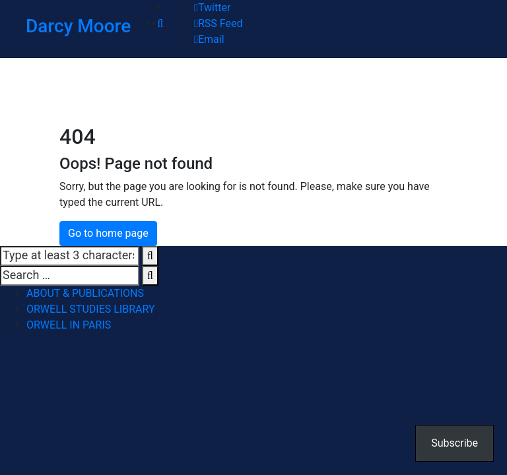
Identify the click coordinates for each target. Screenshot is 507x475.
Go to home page (108, 233)
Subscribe (454, 443)
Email (209, 39)
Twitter (212, 7)
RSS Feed (218, 23)
